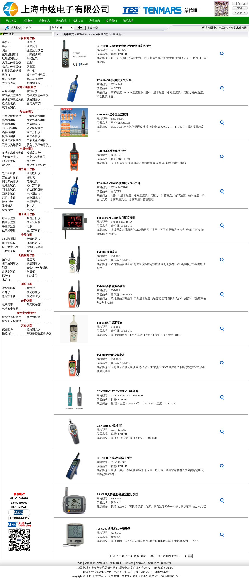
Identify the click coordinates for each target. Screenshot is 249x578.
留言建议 (153, 563)
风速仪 (31, 42)
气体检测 (230, 27)
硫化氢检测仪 (35, 128)
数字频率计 (9, 230)
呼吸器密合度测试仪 (39, 333)
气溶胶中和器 (10, 308)
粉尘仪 (31, 70)
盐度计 (6, 165)
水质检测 (241, 27)
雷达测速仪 (9, 271)
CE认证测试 (9, 238)
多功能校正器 (35, 189)
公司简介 (90, 563)
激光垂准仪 (33, 296)
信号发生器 (33, 222)
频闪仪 (6, 259)
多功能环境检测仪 (13, 99)
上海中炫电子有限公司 (74, 34)
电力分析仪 (9, 173)
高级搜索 (92, 27)
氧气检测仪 (9, 120)
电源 (29, 226)
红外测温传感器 (11, 70)
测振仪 (31, 271)
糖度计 (31, 160)
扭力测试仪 (33, 329)
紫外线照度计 (10, 54)
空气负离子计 (35, 103)
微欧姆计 (7, 209)
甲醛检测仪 (9, 91)
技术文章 (78, 20)
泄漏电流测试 (35, 247)
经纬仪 (6, 292)
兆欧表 (31, 177)
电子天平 (7, 304)
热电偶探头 (33, 83)
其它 (29, 251)
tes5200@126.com (101, 571)
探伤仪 (6, 275)
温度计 (6, 46)
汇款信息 (128, 563)
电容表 (31, 209)
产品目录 (94, 20)
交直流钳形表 (10, 177)
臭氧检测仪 (9, 124)
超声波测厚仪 (10, 263)
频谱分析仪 (33, 218)
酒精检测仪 (9, 132)
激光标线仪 (33, 292)
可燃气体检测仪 (36, 120)
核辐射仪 (32, 91)
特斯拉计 (7, 201)
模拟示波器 (9, 222)
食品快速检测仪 (11, 317)
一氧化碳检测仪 (11, 115)
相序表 (31, 205)
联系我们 (111, 20)
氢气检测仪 (33, 136)
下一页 (129, 555)
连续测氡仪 (9, 103)
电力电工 (218, 27)
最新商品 (44, 20)
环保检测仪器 (100, 34)
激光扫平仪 (9, 296)
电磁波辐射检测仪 (37, 95)
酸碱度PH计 (34, 152)
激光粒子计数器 (36, 74)
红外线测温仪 (10, 58)
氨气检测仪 (9, 136)
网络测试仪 (9, 189)
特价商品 (61, 20)
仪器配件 (7, 329)
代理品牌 (128, 20)
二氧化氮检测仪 (11, 144)
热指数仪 (32, 58)
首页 (80, 563)
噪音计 (6, 42)
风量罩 (31, 66)
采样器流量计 (35, 78)
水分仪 (6, 279)
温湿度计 (32, 46)
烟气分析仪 (33, 132)
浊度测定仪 (9, 160)
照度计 (6, 50)
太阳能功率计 (35, 54)
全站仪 (31, 288)
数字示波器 (9, 218)
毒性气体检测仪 (11, 140)
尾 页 (137, 555)
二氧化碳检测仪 (36, 115)
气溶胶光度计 (35, 304)
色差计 (31, 62)
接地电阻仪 (33, 173)
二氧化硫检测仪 (36, 140)
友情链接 (141, 563)
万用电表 (32, 181)
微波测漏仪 (33, 99)
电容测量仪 (9, 251)
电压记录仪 (33, 201)
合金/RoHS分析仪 (37, 267)
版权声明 (115, 563)
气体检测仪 (9, 107)
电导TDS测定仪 (36, 156)
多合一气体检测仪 (37, 144)
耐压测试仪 (9, 242)
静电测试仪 (33, 197)
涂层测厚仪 (33, 263)
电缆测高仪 (33, 193)
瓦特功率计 (9, 197)
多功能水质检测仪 (13, 152)
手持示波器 (9, 226)
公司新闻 (27, 20)
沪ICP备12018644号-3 (168, 576)
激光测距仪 (9, 288)
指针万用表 (33, 185)
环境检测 (207, 27)
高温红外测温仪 (11, 66)
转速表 (31, 259)
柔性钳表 (7, 205)
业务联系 (102, 563)
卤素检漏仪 (33, 124)
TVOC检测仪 (10, 128)
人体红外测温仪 (11, 62)
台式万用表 (33, 230)
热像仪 (6, 74)
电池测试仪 (9, 185)
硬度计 (6, 267)
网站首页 (11, 20)
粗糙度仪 (32, 275)
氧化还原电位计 (36, 165)
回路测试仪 (9, 193)
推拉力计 (7, 333)
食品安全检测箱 (11, 321)
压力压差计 (9, 78)
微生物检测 (33, 317)
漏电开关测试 (10, 181)
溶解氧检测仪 (10, 156)
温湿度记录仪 (35, 50)
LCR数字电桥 (10, 247)
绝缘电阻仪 (33, 238)
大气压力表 (9, 83)
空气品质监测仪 (11, 95)
